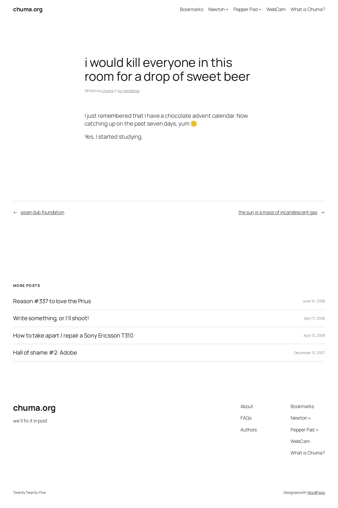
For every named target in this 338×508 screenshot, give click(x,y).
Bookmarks (191, 9)
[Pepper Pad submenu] (260, 9)
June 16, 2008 (314, 300)
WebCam (276, 9)
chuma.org (27, 9)
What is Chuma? (308, 9)
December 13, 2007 (309, 352)
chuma (107, 90)
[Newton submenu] (227, 9)
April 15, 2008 (314, 335)
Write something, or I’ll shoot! (51, 318)
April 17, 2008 (314, 318)
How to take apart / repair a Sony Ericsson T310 (73, 335)
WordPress (316, 492)
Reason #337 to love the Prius (52, 301)
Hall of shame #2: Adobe (45, 352)
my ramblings (128, 90)
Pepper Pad (245, 9)
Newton (216, 9)
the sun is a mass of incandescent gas (277, 212)
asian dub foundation (42, 212)
